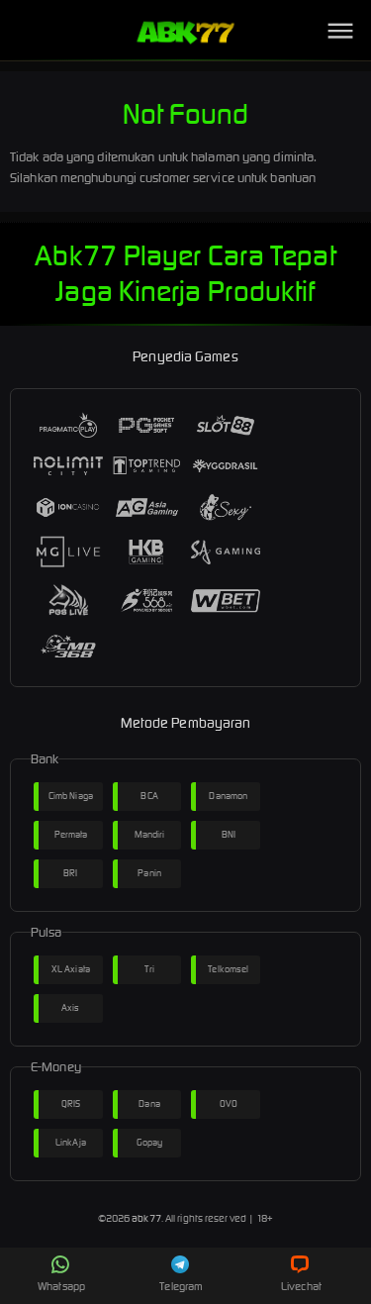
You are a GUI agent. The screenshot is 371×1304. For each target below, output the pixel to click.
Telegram (181, 1274)
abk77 (146, 1218)
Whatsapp (61, 1274)
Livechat (301, 1274)
